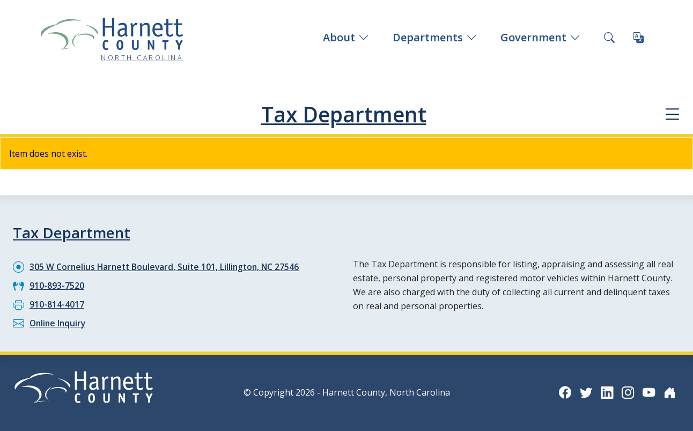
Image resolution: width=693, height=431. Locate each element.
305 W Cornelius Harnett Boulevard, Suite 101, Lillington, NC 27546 (167, 266)
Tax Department (344, 114)
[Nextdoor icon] (669, 391)
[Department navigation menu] (671, 114)
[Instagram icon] (626, 391)
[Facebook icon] (562, 391)
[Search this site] (609, 37)
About (346, 37)
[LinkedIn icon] (605, 391)
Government (540, 37)
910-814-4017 (57, 304)
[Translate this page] (638, 37)
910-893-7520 (57, 285)
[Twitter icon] (583, 391)
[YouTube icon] (648, 391)
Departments (435, 37)
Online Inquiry (59, 322)
